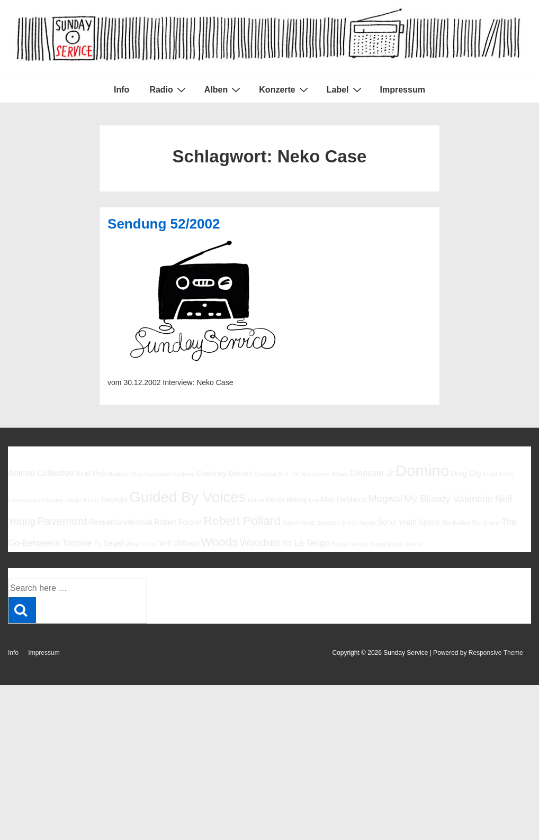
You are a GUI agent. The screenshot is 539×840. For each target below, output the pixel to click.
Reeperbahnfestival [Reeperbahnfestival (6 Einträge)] (120, 522)
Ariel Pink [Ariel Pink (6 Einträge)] (91, 473)
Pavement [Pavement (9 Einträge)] (62, 521)
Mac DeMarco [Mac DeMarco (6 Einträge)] (344, 499)
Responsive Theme (496, 652)
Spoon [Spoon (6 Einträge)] (428, 522)
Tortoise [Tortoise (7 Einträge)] (77, 542)
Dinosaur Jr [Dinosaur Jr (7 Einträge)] (372, 473)
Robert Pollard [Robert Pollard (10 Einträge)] (242, 520)
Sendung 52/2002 (163, 224)
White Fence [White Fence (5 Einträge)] (142, 544)
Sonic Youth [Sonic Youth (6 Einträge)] (397, 522)
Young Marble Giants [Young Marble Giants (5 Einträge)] (396, 544)
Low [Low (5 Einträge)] (314, 500)
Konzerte (284, 89)
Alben (223, 89)
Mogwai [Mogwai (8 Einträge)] (385, 498)
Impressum (402, 89)
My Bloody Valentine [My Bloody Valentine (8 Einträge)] (448, 498)
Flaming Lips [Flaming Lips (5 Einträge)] (24, 500)
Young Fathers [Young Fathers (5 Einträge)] (349, 544)
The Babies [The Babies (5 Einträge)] (456, 522)
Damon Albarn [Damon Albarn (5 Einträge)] (330, 474)
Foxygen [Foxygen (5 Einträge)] (53, 500)
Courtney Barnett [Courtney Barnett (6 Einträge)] (224, 473)
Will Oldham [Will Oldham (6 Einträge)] (179, 543)
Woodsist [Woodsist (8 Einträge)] (260, 542)
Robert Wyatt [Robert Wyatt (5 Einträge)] (298, 522)
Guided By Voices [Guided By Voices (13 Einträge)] (187, 497)
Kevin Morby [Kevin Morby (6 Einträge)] (286, 499)
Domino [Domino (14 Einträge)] (422, 470)
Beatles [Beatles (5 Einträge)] (118, 474)
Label (345, 89)
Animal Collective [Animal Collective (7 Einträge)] (41, 473)
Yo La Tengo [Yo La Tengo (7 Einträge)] (305, 542)
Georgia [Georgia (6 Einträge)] (114, 499)
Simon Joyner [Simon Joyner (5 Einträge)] (359, 522)
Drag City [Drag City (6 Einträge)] (466, 473)
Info (121, 89)
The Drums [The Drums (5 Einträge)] (486, 522)
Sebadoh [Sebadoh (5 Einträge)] (328, 522)
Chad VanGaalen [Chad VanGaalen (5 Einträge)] (150, 474)
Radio (168, 89)
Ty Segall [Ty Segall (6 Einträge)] (109, 543)
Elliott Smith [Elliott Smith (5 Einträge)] (498, 474)
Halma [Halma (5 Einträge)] (256, 500)
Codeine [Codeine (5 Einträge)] (184, 474)
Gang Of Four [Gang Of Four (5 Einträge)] (82, 500)
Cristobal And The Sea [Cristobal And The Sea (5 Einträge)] (282, 474)
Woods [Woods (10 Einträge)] (219, 542)
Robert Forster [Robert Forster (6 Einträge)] (178, 522)
